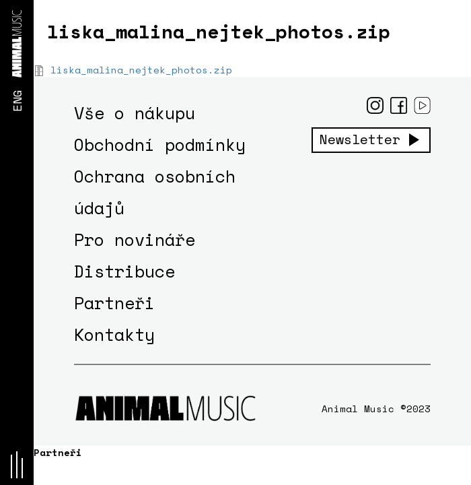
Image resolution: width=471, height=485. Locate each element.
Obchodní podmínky (160, 144)
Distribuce (124, 271)
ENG (17, 101)
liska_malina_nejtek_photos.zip (141, 70)
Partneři (114, 302)
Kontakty (114, 334)
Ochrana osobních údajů (155, 192)
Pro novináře (134, 239)
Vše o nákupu (134, 112)
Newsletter (360, 139)
